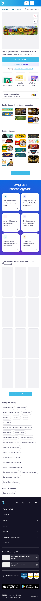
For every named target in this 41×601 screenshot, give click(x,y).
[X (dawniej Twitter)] (30, 502)
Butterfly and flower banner (12, 467)
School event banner (27, 442)
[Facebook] (17, 502)
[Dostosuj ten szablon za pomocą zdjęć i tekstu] (20, 30)
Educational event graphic (12, 457)
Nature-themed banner (11, 452)
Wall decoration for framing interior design (17, 427)
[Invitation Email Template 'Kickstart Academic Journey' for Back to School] (7, 373)
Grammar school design (11, 447)
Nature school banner (29, 472)
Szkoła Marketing (9, 493)
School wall (7, 422)
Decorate (16, 417)
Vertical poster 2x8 (9, 442)
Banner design (19, 432)
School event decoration (11, 477)
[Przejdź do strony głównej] (2, 3)
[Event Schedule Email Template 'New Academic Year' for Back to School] (20, 373)
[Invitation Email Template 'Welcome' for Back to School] (7, 312)
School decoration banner (12, 462)
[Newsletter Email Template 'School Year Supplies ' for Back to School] (20, 343)
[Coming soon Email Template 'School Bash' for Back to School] (7, 282)
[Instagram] (23, 502)
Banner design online (10, 437)
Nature (25, 417)
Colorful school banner (11, 482)
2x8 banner (7, 432)
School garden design (10, 472)
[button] (35, 16)
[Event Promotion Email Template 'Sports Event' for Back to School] (7, 343)
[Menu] (38, 3)
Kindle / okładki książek (11, 412)
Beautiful (6, 417)
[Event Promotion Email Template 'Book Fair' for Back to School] (20, 282)
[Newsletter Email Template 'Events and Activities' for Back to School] (33, 343)
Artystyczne (21, 408)
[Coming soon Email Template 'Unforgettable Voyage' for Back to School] (20, 312)
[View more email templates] (20, 394)
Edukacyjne (27, 412)
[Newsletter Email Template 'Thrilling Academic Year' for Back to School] (33, 373)
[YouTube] (36, 502)
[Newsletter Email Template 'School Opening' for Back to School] (33, 312)
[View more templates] (20, 173)
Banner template (27, 437)
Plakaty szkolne (8, 408)
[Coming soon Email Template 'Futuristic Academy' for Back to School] (33, 282)
